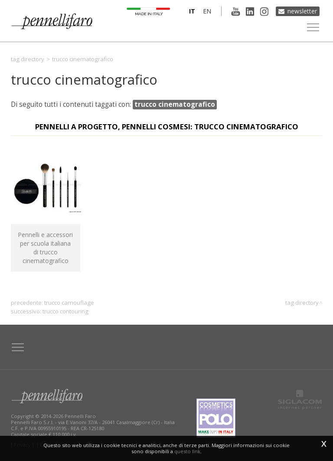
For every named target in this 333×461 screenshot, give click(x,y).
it (192, 11)
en (207, 11)
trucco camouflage (69, 302)
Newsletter (302, 11)
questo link (187, 451)
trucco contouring (65, 311)
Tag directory (27, 59)
